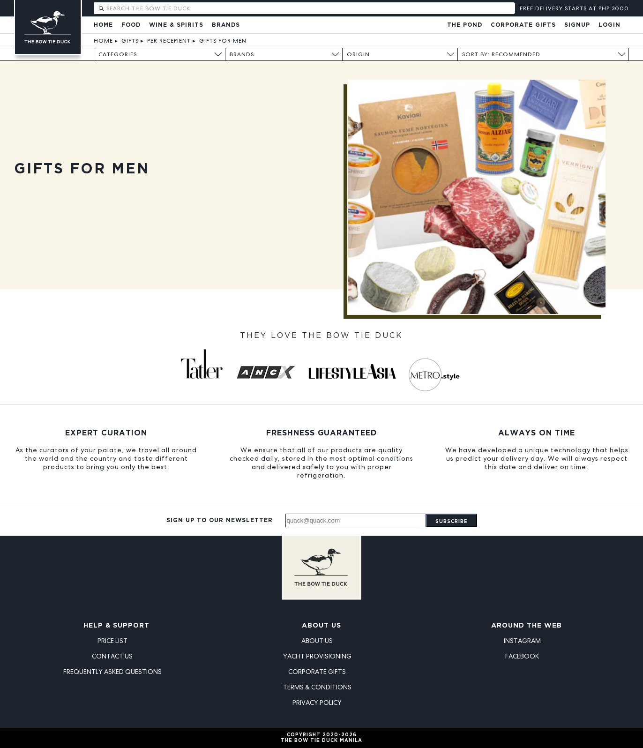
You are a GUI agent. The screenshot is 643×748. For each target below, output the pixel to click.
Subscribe (451, 522)
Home (103, 25)
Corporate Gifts (523, 25)
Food (131, 25)
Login (609, 25)
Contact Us (112, 656)
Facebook (522, 656)
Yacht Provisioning (317, 656)
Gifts (130, 41)
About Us (321, 625)
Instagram (522, 640)
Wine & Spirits (176, 25)
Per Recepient (169, 41)
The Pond (464, 25)
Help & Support (116, 625)
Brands (226, 25)
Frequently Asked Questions (112, 671)
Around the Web (526, 625)
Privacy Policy (317, 702)
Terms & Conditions (317, 687)
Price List (112, 640)
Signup (577, 25)
